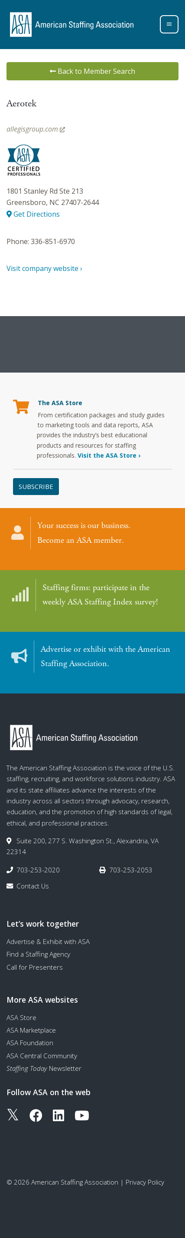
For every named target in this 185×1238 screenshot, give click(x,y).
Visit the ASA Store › (109, 455)
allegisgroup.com (35, 129)
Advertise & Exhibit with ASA (48, 941)
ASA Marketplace (31, 1030)
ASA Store (21, 1017)
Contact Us (32, 885)
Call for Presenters (34, 967)
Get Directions (33, 214)
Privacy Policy (145, 1182)
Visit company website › (44, 268)
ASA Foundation (29, 1042)
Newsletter (43, 1068)
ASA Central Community (41, 1055)
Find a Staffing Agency (38, 954)
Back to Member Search (92, 71)
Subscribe (36, 486)
